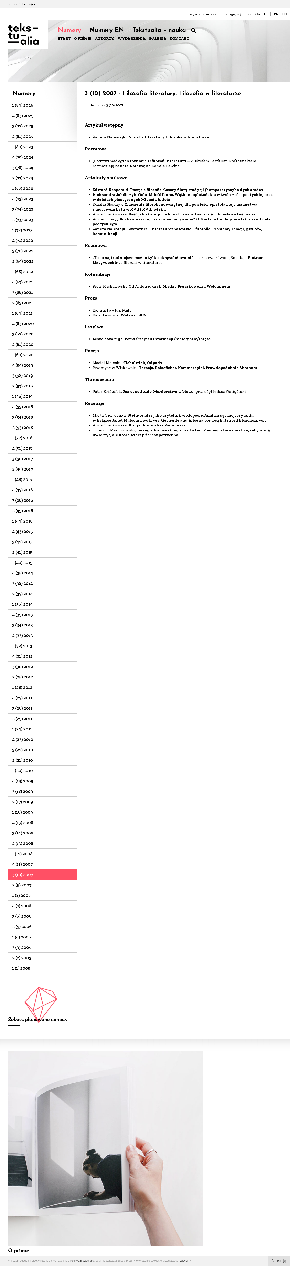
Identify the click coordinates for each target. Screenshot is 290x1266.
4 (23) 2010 (22, 739)
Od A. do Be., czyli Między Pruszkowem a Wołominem (179, 286)
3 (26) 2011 (22, 708)
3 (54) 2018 (22, 417)
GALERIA (157, 38)
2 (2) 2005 (21, 957)
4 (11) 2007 (22, 864)
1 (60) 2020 (22, 354)
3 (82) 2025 (22, 126)
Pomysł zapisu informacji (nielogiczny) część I (169, 339)
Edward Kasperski (110, 190)
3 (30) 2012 (22, 666)
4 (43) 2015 (22, 531)
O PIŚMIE (83, 38)
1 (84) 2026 (22, 105)
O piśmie (18, 1126)
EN (284, 14)
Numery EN (106, 30)
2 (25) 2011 (22, 718)
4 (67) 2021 (22, 282)
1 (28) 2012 (22, 687)
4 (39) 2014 (22, 573)
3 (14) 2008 (22, 833)
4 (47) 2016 (22, 490)
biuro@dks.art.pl (162, 1231)
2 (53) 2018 (22, 427)
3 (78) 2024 (22, 167)
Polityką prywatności (82, 1260)
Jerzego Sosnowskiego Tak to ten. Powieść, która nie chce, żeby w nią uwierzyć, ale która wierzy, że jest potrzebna (181, 433)
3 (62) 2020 (23, 334)
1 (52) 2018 (22, 438)
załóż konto (257, 14)
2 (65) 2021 (22, 302)
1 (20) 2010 (22, 770)
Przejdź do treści (21, 4)
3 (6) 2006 (21, 916)
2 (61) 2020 (22, 344)
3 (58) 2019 (22, 375)
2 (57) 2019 (22, 386)
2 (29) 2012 (22, 677)
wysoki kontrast (203, 14)
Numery (69, 30)
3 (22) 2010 (22, 749)
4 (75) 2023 (22, 198)
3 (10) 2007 (22, 874)
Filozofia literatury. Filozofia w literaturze (168, 137)
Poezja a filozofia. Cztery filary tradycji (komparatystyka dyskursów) (196, 190)
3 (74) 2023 (22, 209)
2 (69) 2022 (23, 261)
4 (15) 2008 (22, 822)
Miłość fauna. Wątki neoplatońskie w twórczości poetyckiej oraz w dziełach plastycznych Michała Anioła (183, 197)
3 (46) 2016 (22, 500)
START (64, 38)
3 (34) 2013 (22, 625)
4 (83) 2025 (22, 115)
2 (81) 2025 (22, 136)
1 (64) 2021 (22, 313)
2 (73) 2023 (22, 219)
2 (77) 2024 (22, 178)
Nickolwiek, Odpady (142, 363)
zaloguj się (233, 14)
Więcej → (185, 1260)
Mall (126, 310)
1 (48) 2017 (22, 479)
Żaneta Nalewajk (109, 137)
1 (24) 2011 (22, 729)
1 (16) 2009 (22, 812)
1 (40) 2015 (22, 562)
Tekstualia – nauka (159, 30)
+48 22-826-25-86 (162, 1237)
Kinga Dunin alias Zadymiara (157, 425)
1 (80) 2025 (22, 146)
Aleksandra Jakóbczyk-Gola (120, 194)
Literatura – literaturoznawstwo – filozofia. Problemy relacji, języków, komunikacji (177, 231)
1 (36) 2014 (22, 604)
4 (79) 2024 (22, 157)
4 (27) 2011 (22, 697)
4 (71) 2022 (22, 240)
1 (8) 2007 (21, 895)
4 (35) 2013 (22, 614)
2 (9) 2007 (21, 885)
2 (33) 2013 (22, 635)
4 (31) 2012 (22, 656)
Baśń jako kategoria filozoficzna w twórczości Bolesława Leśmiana (192, 214)
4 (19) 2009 (22, 781)
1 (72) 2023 (22, 230)
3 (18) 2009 (22, 791)
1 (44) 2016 (22, 521)
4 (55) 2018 (22, 406)
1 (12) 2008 (22, 853)
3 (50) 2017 (22, 458)
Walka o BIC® (133, 315)
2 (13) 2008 (22, 843)
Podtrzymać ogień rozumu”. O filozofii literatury (140, 161)
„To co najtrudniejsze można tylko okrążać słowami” (143, 257)
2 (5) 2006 (22, 926)
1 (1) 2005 (21, 968)
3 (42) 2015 (22, 542)
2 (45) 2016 (22, 510)
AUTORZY (104, 38)
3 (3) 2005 (21, 947)
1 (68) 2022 (22, 271)
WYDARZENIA (132, 38)
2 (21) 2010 (22, 760)
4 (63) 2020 (23, 323)
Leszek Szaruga (108, 339)
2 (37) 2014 (22, 594)
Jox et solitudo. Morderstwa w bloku (158, 391)
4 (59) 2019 (22, 365)
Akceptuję (279, 1261)
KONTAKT (179, 38)
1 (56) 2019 (22, 396)
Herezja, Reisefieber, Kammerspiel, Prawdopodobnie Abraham (197, 368)
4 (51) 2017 (22, 448)
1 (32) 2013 (22, 645)
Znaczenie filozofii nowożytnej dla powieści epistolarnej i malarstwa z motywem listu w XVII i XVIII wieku (175, 207)
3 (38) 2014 (22, 583)
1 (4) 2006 (21, 937)
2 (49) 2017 (22, 469)
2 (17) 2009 (22, 801)
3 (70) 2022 (22, 250)
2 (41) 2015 (22, 552)
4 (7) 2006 (21, 905)
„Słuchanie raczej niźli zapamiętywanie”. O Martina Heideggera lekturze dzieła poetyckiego (181, 222)
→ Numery (94, 105)
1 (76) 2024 (22, 188)
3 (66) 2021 (22, 292)
